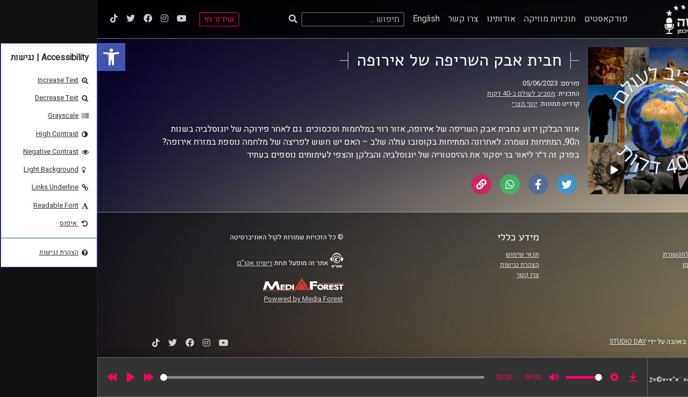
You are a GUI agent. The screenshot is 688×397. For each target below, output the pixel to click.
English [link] (329, 18)
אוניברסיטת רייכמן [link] (611, 265)
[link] (14, 57)
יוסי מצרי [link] (427, 104)
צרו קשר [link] (366, 18)
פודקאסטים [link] (509, 18)
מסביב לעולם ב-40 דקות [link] (424, 93)
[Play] (33, 377)
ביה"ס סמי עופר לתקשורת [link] (601, 254)
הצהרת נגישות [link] (422, 265)
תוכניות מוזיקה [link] (452, 18)
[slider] (225, 377)
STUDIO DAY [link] (530, 341)
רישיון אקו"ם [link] (157, 263)
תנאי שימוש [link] (425, 254)
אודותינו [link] (404, 18)
